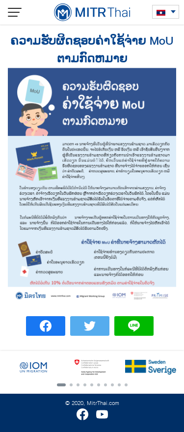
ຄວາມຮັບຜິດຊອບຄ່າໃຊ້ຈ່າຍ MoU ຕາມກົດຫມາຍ (92, 49)
